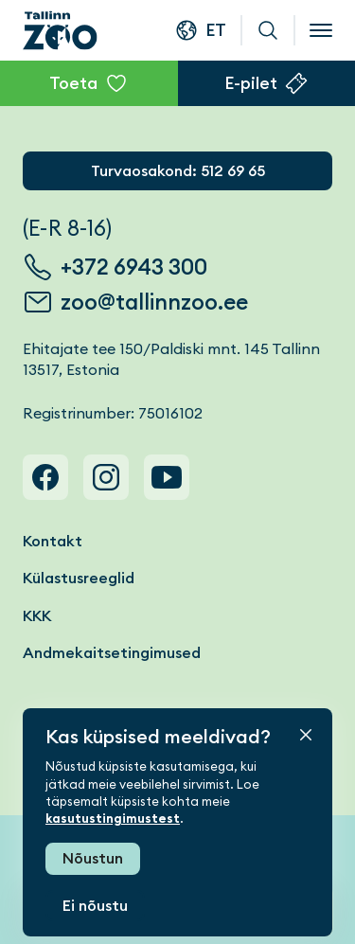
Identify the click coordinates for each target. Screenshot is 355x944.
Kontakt (52, 541)
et (215, 30)
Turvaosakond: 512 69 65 (178, 171)
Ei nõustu (95, 906)
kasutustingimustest (112, 818)
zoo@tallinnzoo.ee (154, 302)
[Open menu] (321, 30)
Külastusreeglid (78, 578)
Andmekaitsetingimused (112, 653)
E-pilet (250, 83)
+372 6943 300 (134, 267)
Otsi (268, 30)
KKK (37, 616)
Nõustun (92, 858)
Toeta (73, 83)
